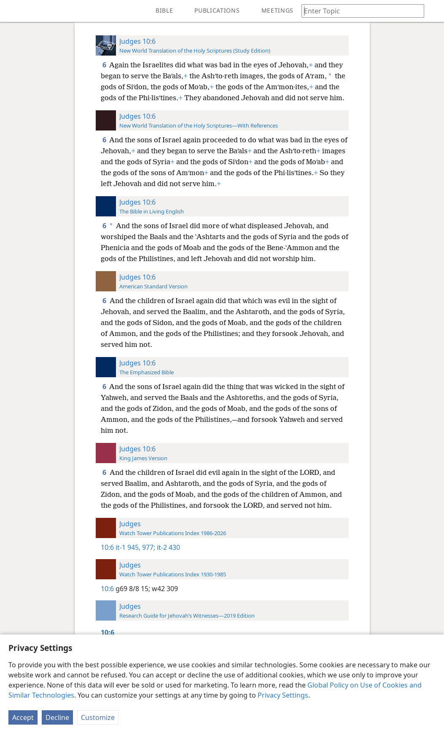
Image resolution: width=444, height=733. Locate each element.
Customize (98, 717)
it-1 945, (128, 547)
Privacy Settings (283, 695)
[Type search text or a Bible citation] (359, 11)
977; (147, 547)
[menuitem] (13, 11)
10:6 (107, 547)
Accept (23, 717)
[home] (13, 11)
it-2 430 (167, 547)
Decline (57, 717)
